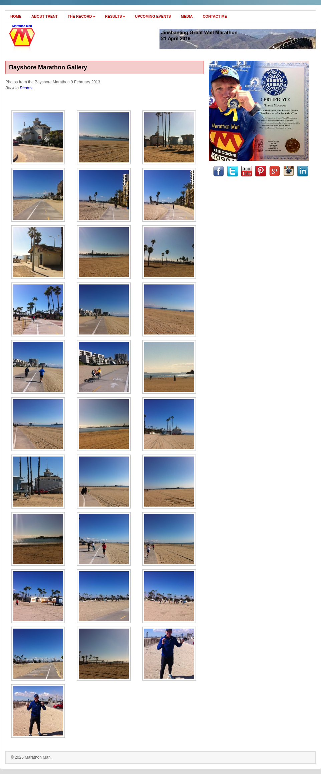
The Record (81, 16)
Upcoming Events (153, 16)
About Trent (44, 16)
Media (187, 16)
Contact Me (215, 16)
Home (15, 16)
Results (115, 16)
